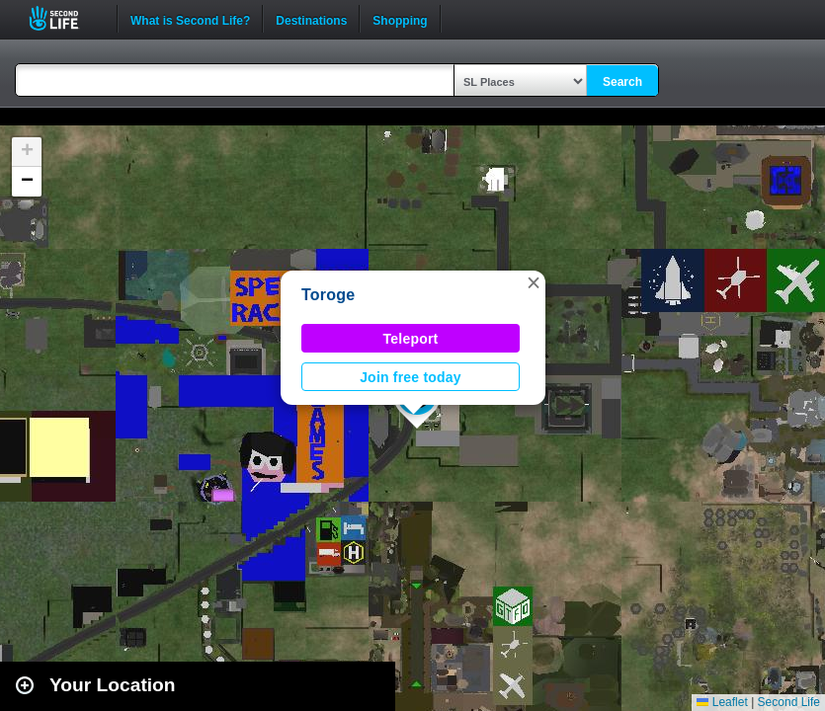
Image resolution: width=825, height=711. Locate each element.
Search (622, 82)
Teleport (411, 339)
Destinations (311, 19)
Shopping (399, 19)
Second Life (65, 18)
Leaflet (722, 702)
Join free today (410, 377)
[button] (533, 282)
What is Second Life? (190, 19)
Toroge (328, 294)
